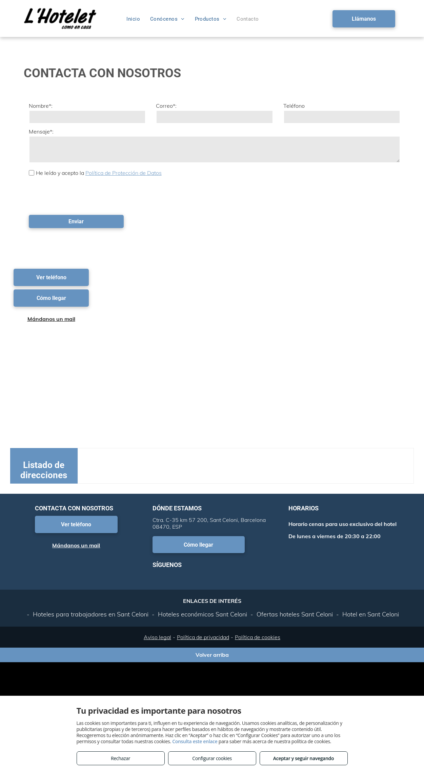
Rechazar (120, 758)
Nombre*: (41, 105)
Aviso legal (157, 637)
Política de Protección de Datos (123, 172)
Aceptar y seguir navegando (303, 758)
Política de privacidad (203, 637)
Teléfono (294, 105)
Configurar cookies (212, 758)
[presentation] (80, 195)
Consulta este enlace (194, 741)
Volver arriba (212, 654)
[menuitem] (133, 19)
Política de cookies (257, 637)
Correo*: (166, 105)
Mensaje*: (41, 131)
